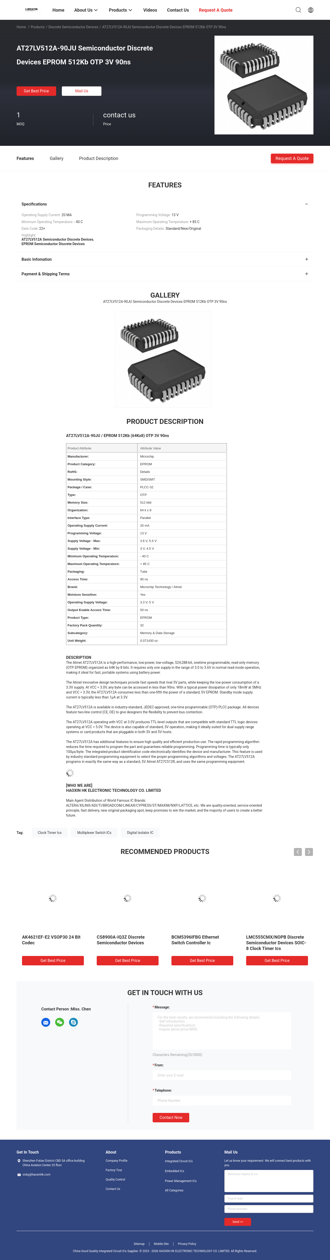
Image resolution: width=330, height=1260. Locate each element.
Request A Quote (292, 158)
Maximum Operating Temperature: (94, 564)
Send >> (238, 1222)
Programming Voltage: (85, 533)
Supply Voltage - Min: (84, 548)
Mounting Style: (80, 479)
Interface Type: (79, 518)
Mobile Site (161, 1244)
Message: (162, 1007)
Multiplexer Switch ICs (94, 833)
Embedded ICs (174, 1171)
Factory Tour (114, 1170)
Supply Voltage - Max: (84, 541)
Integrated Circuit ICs (179, 1161)
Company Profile (116, 1160)
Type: (72, 495)
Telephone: (163, 1090)
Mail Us (81, 91)
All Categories (174, 1190)
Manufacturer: (78, 456)
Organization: (78, 510)
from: (159, 1065)
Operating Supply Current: (88, 525)
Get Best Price (36, 91)
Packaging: (76, 571)
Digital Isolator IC (140, 833)
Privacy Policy (187, 1244)
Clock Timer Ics (50, 833)
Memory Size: (78, 502)
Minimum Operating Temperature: (93, 556)
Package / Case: (80, 487)
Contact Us (113, 1189)
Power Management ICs (181, 1181)
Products (38, 27)
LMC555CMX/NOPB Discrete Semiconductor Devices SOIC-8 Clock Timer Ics (276, 942)
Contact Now (171, 1117)
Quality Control (115, 1179)
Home (21, 27)
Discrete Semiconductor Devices (73, 27)
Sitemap (139, 1244)
